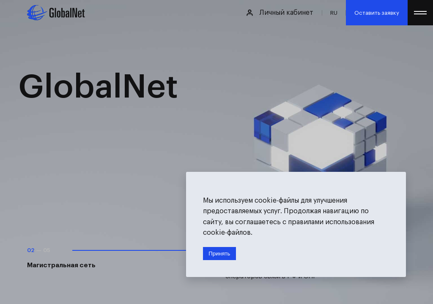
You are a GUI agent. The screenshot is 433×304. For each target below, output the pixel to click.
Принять (219, 253)
